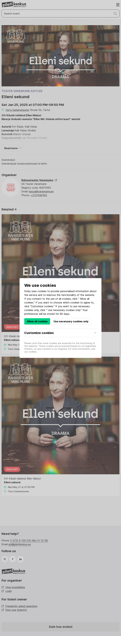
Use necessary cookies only (71, 321)
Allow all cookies (37, 321)
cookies (41, 291)
